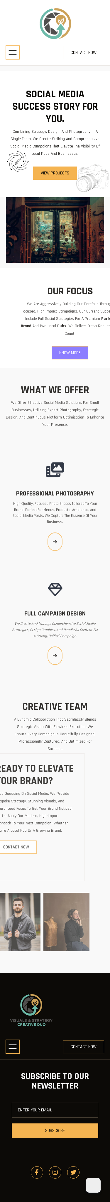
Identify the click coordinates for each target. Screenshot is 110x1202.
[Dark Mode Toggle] (93, 1185)
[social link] (37, 1172)
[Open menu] (13, 52)
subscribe (55, 1131)
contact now (84, 52)
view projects (55, 173)
